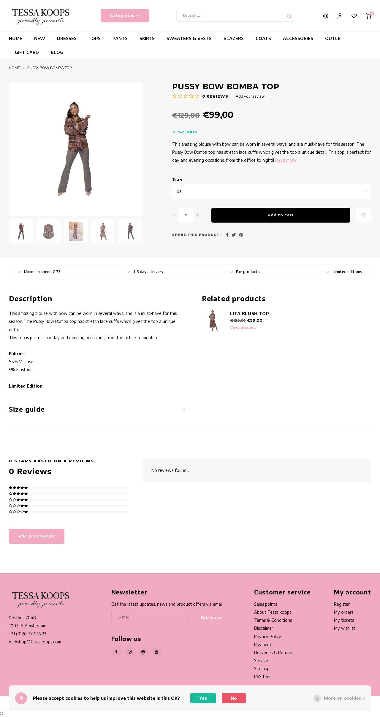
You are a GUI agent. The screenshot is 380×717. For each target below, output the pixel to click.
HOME (15, 39)
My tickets (344, 621)
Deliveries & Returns (273, 653)
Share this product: (196, 236)
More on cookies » (344, 698)
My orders (343, 613)
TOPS (94, 39)
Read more (285, 161)
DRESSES (67, 39)
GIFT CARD (27, 53)
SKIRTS (147, 39)
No (234, 698)
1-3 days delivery (145, 273)
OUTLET (334, 39)
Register (342, 605)
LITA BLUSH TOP (249, 315)
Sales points (265, 605)
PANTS (120, 39)
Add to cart (281, 216)
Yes (203, 698)
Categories (124, 16)
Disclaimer (263, 629)
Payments (263, 645)
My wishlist (344, 629)
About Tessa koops (272, 613)
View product (243, 329)
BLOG (57, 53)
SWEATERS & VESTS (189, 39)
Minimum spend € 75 (39, 273)
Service (261, 661)
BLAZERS (234, 39)
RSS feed (263, 677)
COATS (263, 39)
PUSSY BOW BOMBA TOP (49, 69)
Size (177, 180)
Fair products (245, 273)
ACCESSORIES (298, 39)
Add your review (250, 98)
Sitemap (262, 669)
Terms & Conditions (273, 621)
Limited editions (344, 273)
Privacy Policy (267, 637)
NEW (39, 39)
